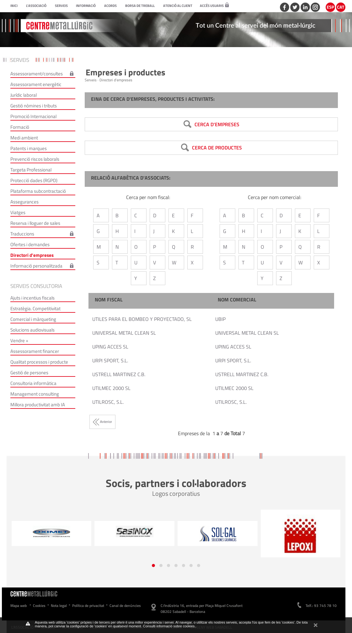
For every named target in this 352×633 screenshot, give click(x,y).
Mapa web (18, 606)
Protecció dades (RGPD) (33, 180)
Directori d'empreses (32, 255)
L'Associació (36, 5)
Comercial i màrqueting (33, 319)
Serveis (61, 5)
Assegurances (24, 201)
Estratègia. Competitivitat (35, 308)
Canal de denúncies (125, 606)
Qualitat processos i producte (39, 361)
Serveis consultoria (36, 286)
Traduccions (22, 233)
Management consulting (34, 394)
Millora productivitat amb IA (37, 404)
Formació (19, 127)
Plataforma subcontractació (38, 191)
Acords (110, 5)
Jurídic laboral (23, 95)
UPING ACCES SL (110, 346)
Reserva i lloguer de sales (35, 223)
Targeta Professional (30, 169)
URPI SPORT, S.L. (110, 360)
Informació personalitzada (36, 265)
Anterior (102, 422)
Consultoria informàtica (33, 383)
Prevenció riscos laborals (34, 159)
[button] (153, 565)
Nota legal (59, 606)
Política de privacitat (88, 606)
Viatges (17, 212)
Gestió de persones (29, 372)
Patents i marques (28, 148)
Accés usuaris (214, 5)
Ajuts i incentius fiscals (32, 297)
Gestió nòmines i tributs (33, 105)
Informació (86, 5)
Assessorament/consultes (36, 73)
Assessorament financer (34, 351)
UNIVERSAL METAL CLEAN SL (124, 333)
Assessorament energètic (35, 84)
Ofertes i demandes (30, 244)
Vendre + (19, 340)
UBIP (220, 319)
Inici (14, 5)
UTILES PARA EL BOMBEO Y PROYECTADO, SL (142, 319)
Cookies (39, 606)
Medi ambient (24, 137)
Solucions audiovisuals (32, 329)
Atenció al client (177, 5)
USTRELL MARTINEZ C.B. (118, 374)
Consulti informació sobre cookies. (169, 626)
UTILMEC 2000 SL (111, 388)
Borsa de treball (140, 5)
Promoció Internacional (33, 116)
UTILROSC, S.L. (108, 402)
